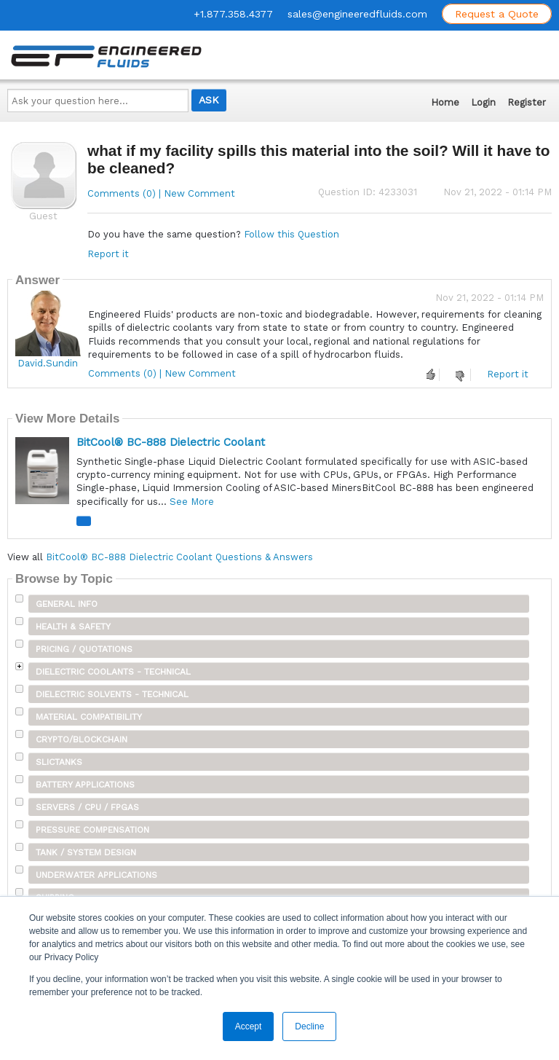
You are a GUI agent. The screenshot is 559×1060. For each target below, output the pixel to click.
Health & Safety (73, 626)
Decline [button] (309, 1026)
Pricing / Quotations (84, 649)
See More (192, 501)
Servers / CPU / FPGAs (87, 807)
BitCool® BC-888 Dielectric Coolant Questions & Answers (179, 556)
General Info (67, 604)
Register (526, 102)
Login (483, 102)
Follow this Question (291, 234)
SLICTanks (59, 762)
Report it (108, 253)
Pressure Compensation (92, 830)
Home (445, 102)
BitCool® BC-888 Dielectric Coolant (170, 442)
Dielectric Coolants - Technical (113, 672)
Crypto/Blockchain (81, 739)
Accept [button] (248, 1026)
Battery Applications (85, 785)
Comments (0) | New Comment (161, 193)
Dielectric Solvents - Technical (112, 694)
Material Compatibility (89, 717)
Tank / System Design (86, 852)
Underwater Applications (96, 875)
